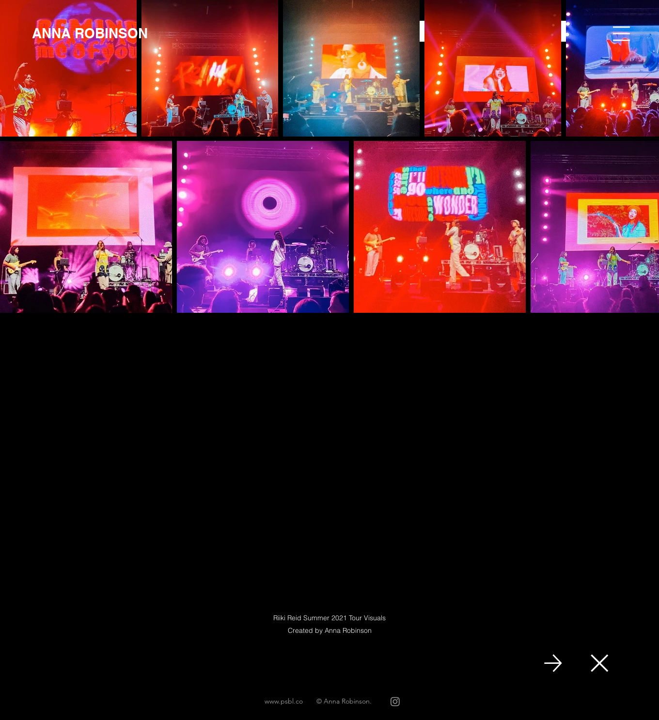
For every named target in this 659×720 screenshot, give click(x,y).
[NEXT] (553, 663)
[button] (621, 33)
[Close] (598, 663)
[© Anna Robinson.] (344, 701)
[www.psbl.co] (283, 701)
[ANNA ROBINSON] (90, 33)
